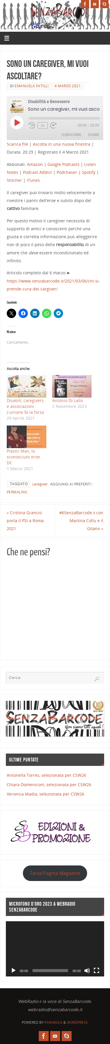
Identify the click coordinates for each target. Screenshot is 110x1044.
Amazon (35, 164)
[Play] (13, 971)
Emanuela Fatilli (31, 85)
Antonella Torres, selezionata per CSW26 (46, 775)
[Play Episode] (16, 122)
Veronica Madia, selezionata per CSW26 (45, 794)
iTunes (33, 180)
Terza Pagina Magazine (55, 873)
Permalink (17, 492)
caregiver (40, 484)
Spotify (88, 172)
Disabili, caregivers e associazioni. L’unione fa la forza (25, 406)
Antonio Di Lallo (67, 400)
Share (93, 134)
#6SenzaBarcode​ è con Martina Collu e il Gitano (81, 520)
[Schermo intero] (96, 971)
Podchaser (67, 172)
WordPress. (78, 1022)
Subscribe (71, 134)
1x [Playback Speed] (43, 125)
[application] (55, 949)
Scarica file (17, 144)
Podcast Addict (37, 172)
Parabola (53, 1022)
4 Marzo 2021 (68, 85)
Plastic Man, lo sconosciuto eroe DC (23, 456)
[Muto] (87, 971)
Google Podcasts (63, 164)
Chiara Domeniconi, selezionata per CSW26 (49, 784)
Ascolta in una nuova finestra (61, 144)
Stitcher (14, 180)
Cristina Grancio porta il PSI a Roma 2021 (25, 520)
